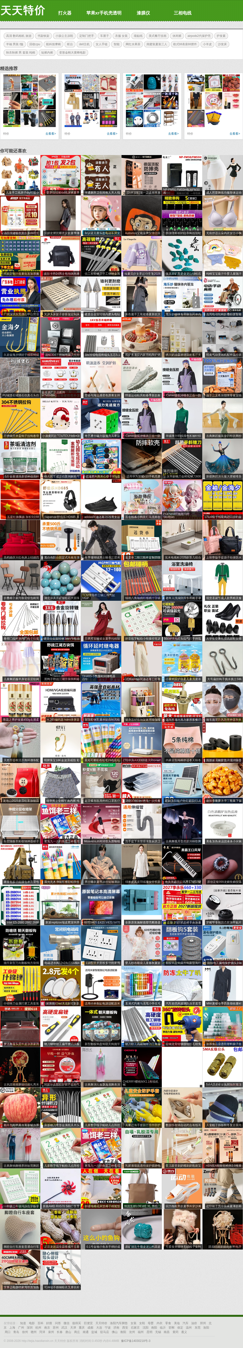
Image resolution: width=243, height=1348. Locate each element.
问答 (58, 1323)
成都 (90, 1327)
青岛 (16, 1332)
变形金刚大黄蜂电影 (71, 52)
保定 (180, 1327)
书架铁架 (42, 36)
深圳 (30, 1327)
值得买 (76, 1323)
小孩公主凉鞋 (63, 36)
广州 (21, 1327)
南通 (86, 1332)
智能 (115, 44)
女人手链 (100, 44)
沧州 (132, 1332)
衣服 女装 (120, 36)
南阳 (154, 1327)
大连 (99, 1327)
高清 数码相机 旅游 (17, 36)
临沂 (163, 1327)
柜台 (69, 44)
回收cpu (33, 44)
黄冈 (175, 1332)
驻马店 (104, 1332)
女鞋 (142, 1323)
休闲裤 (175, 36)
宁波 (108, 1327)
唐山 (68, 1332)
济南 (116, 1327)
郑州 (203, 1323)
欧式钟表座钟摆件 (184, 44)
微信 (66, 1323)
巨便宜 (88, 1323)
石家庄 (135, 1327)
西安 (125, 1327)
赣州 (34, 1332)
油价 (194, 1323)
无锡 (158, 1332)
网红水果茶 (131, 44)
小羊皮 (206, 44)
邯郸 (172, 1327)
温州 (189, 1327)
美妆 (177, 1323)
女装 (133, 1323)
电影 (32, 1323)
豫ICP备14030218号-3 (135, 1341)
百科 (40, 1323)
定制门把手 (85, 36)
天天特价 (101, 1323)
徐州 (25, 1332)
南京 (47, 1327)
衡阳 (123, 1332)
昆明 (149, 1332)
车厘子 (103, 36)
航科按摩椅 (52, 44)
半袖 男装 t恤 (13, 44)
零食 (168, 1323)
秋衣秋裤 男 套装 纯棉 (19, 52)
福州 (141, 1332)
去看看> (50, 133)
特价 (6, 133)
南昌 (167, 1332)
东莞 (198, 1327)
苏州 (56, 1327)
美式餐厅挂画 (156, 36)
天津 (73, 1327)
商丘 (77, 1332)
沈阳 (145, 1327)
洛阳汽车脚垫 (119, 1323)
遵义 (184, 1332)
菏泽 (42, 1332)
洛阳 (206, 1327)
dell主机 (83, 44)
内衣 (159, 1323)
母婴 (151, 1323)
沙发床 (221, 44)
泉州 (51, 1332)
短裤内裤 (46, 52)
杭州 (38, 1327)
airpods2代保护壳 (198, 36)
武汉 (64, 1327)
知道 (23, 1323)
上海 (12, 1327)
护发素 (220, 36)
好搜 (49, 1323)
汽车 (186, 1323)
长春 (60, 1332)
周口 (8, 1332)
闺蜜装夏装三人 (155, 44)
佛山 (115, 1332)
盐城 (94, 1332)
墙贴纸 (137, 36)
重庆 (82, 1327)
